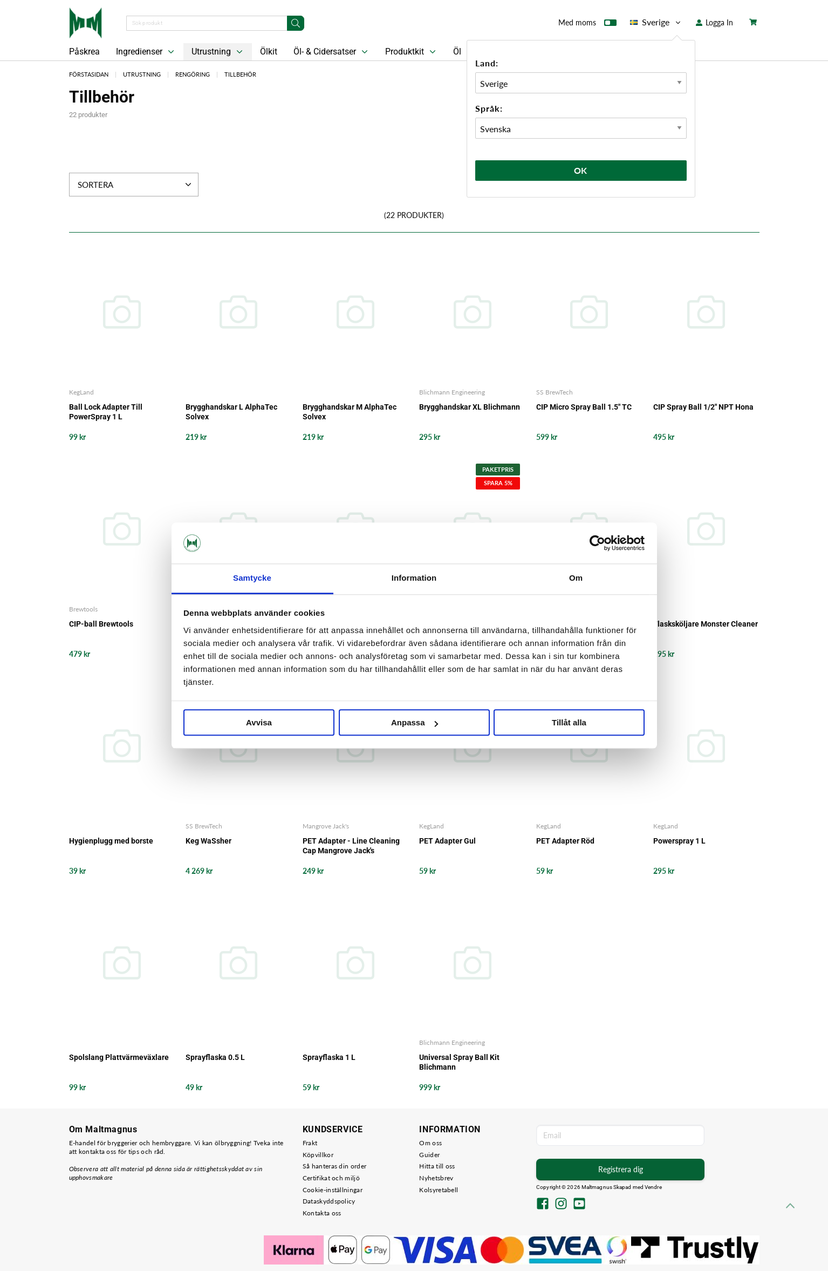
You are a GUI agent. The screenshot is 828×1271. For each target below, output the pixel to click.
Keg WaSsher (208, 841)
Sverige (656, 22)
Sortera (136, 184)
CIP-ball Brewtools (101, 624)
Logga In (714, 22)
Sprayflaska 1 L (329, 1057)
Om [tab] (576, 578)
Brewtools (83, 609)
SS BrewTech (554, 392)
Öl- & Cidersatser (331, 51)
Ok (581, 170)
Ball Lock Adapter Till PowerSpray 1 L (105, 412)
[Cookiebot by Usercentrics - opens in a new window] (597, 543)
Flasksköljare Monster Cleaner (705, 624)
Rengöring (192, 74)
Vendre (653, 1187)
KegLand (81, 392)
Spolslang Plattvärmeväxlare (119, 1057)
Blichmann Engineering (452, 392)
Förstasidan (88, 74)
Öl (457, 51)
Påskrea (84, 51)
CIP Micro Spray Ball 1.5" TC (584, 407)
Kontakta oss (322, 1213)
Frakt (310, 1143)
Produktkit (411, 51)
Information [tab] (414, 578)
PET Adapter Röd (565, 841)
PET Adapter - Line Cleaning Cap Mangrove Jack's (351, 846)
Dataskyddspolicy (329, 1201)
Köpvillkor (318, 1155)
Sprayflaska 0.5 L (215, 1057)
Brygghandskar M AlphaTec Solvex (349, 412)
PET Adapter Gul (447, 841)
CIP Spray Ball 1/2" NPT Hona (703, 407)
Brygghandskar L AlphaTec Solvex (231, 412)
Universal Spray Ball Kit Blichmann (459, 1062)
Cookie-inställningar (332, 1190)
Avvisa (259, 723)
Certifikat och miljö (331, 1178)
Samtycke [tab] (252, 578)
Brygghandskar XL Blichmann (469, 407)
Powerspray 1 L (679, 841)
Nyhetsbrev (436, 1178)
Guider (429, 1155)
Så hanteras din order (334, 1166)
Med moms (587, 25)
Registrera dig (620, 1169)
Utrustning (218, 51)
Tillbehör (240, 74)
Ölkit (268, 51)
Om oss (430, 1143)
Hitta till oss (437, 1166)
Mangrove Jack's (326, 826)
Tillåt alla (569, 723)
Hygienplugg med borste (111, 841)
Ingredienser (146, 51)
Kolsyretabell (438, 1190)
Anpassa (414, 723)
